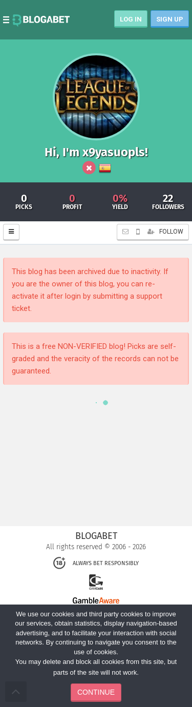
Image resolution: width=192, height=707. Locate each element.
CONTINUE (96, 692)
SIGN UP (169, 19)
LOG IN (131, 19)
